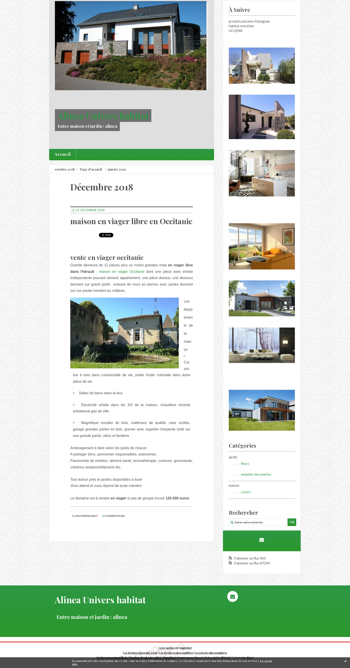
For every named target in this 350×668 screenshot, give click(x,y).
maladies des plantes (256, 474)
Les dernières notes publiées (176, 652)
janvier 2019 (117, 169)
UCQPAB (235, 31)
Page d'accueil (91, 169)
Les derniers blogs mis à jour (140, 652)
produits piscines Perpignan (249, 21)
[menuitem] (62, 154)
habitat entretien (241, 26)
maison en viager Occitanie (121, 271)
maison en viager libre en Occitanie (131, 221)
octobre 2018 (65, 169)
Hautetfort (185, 647)
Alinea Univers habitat (103, 115)
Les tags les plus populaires (211, 652)
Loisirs (246, 492)
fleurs (245, 463)
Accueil (62, 154)
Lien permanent (85, 516)
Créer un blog (166, 647)
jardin (233, 457)
